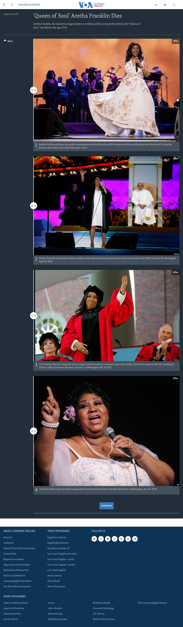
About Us (7, 538)
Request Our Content (13, 559)
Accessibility (9, 554)
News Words (53, 581)
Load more (106, 505)
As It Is (51, 603)
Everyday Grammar (57, 619)
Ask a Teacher (55, 608)
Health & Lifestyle (101, 603)
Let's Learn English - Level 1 (60, 559)
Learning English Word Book (17, 581)
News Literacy (54, 576)
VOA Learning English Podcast (152, 603)
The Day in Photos (29, 5)
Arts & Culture (10, 619)
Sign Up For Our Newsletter (16, 565)
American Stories (12, 614)
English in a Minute (56, 538)
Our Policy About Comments (17, 586)
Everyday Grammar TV (58, 548)
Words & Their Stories (104, 619)
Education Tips (55, 614)
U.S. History (98, 614)
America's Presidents (13, 608)
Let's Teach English (56, 570)
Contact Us (8, 543)
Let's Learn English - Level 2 (61, 565)
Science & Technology (103, 608)
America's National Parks (15, 603)
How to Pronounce (56, 586)
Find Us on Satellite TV (14, 576)
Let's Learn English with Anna (62, 554)
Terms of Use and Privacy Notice (19, 548)
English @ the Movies (57, 543)
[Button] (8, 42)
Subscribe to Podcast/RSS (16, 570)
